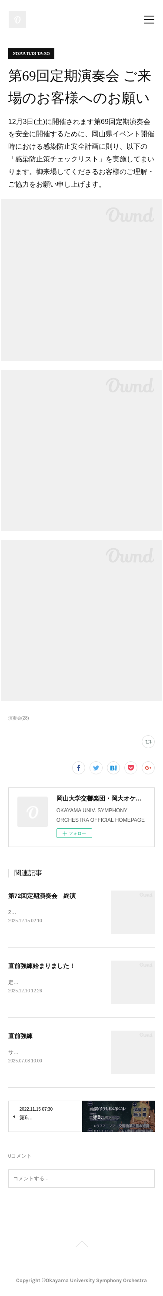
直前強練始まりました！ (41, 966)
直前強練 (20, 1036)
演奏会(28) (18, 718)
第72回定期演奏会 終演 (42, 895)
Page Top (81, 1247)
